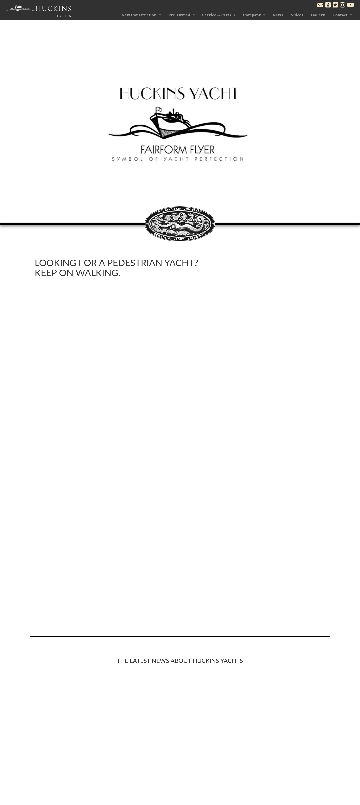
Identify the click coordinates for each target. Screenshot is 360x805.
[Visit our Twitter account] (335, 6)
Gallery (318, 15)
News (278, 15)
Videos (297, 15)
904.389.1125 (62, 16)
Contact (340, 15)
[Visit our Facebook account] (328, 6)
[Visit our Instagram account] (342, 6)
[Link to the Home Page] (38, 9)
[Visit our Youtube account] (350, 6)
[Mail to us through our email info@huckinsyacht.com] (321, 6)
